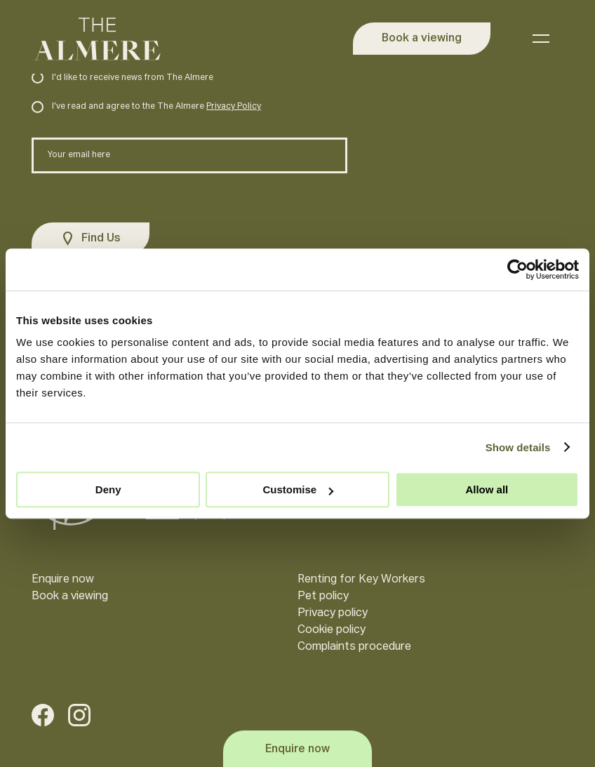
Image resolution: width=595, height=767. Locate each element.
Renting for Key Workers (361, 579)
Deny (108, 489)
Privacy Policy (233, 106)
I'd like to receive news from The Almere (122, 78)
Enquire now (63, 579)
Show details (518, 447)
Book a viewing (70, 596)
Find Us (101, 238)
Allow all (486, 489)
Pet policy (323, 596)
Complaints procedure (354, 647)
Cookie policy (332, 630)
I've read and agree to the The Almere (146, 106)
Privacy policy (333, 613)
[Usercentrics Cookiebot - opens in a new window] (517, 269)
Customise (297, 489)
